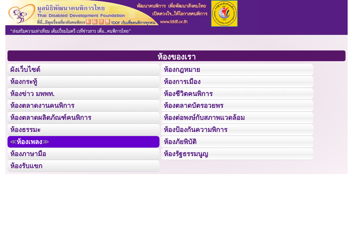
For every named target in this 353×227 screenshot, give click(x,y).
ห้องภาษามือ (28, 152)
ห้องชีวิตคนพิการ (188, 93)
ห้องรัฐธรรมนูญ (186, 152)
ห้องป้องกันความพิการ (195, 129)
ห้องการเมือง (182, 81)
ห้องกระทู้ (23, 81)
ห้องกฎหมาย (182, 69)
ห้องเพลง (29, 140)
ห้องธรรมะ (25, 129)
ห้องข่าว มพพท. (32, 93)
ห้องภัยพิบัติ (180, 140)
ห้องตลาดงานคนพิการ (42, 105)
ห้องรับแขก (26, 164)
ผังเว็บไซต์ (25, 69)
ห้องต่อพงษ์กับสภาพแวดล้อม (204, 116)
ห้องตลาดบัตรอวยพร (193, 105)
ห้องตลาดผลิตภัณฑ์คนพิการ (50, 116)
